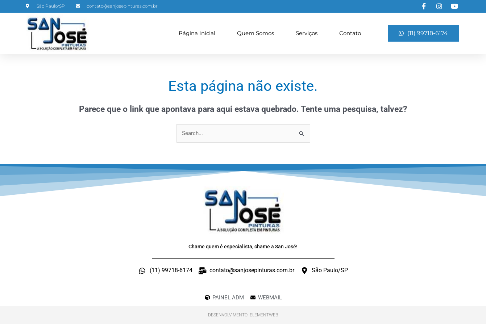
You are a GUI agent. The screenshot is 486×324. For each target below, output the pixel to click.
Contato (350, 33)
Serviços (306, 33)
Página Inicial (197, 33)
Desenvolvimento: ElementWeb (243, 314)
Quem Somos (255, 33)
